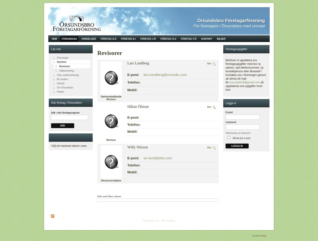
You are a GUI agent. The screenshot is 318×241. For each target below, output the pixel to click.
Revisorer (64, 66)
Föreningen (69, 39)
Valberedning (66, 70)
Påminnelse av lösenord (238, 133)
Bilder (221, 39)
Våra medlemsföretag (68, 75)
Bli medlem (62, 79)
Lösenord (231, 122)
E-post (229, 112)
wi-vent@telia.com (158, 158)
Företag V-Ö (188, 39)
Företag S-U (168, 39)
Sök (62, 125)
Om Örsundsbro (65, 87)
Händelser (89, 39)
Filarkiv (60, 91)
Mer (209, 63)
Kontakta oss (151, 220)
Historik (60, 83)
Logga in (237, 146)
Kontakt (206, 39)
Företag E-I (128, 39)
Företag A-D (108, 39)
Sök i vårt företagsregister (65, 112)
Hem (54, 39)
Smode (256, 236)
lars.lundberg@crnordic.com (165, 75)
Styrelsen (62, 62)
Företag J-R (148, 39)
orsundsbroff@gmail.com (244, 82)
